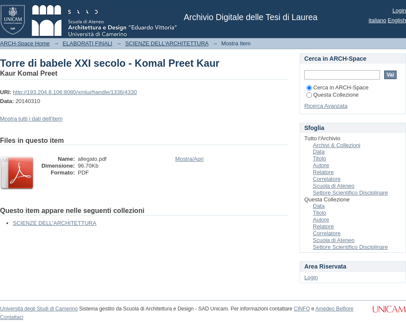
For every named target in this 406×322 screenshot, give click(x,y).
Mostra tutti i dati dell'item (31, 118)
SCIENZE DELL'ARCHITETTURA (167, 43)
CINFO (302, 309)
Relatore (323, 172)
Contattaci (11, 317)
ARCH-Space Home (25, 43)
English (397, 20)
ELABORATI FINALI (87, 43)
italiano (377, 20)
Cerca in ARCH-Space (337, 87)
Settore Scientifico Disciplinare (350, 192)
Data (318, 151)
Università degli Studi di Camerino (39, 309)
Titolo (319, 158)
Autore (321, 165)
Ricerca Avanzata (325, 106)
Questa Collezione (332, 95)
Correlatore (327, 179)
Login (399, 10)
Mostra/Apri (189, 159)
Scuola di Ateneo (334, 186)
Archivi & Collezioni (336, 145)
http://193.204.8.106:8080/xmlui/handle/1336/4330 (75, 92)
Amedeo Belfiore (334, 309)
